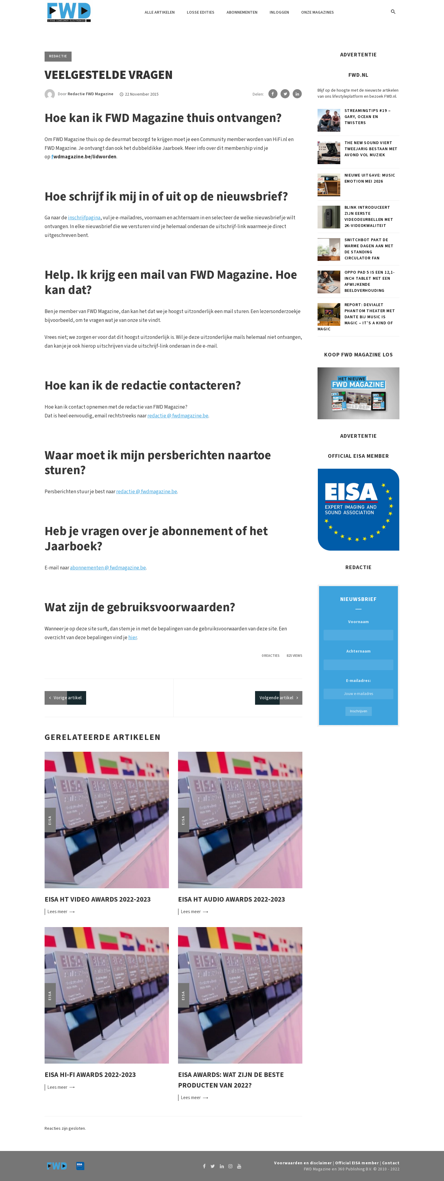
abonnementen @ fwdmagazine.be (108, 568)
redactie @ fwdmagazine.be (177, 416)
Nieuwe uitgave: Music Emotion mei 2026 (370, 178)
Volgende (276, 698)
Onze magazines (317, 12)
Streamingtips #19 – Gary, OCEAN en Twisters (368, 117)
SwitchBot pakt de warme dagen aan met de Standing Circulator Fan (369, 249)
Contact (391, 1163)
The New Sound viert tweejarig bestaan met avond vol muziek (371, 149)
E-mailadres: (358, 688)
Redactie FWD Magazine (90, 94)
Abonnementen (242, 12)
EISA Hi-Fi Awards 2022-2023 (90, 1075)
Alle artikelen (160, 12)
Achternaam (358, 651)
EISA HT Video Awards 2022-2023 (98, 899)
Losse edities (200, 12)
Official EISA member (357, 1163)
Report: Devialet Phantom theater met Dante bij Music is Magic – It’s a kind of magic (356, 317)
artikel (68, 698)
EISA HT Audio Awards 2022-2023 (231, 899)
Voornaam (358, 622)
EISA (49, 820)
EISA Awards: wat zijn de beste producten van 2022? (231, 1080)
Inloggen (279, 12)
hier (132, 637)
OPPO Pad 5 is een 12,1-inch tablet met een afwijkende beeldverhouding (370, 281)
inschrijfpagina (84, 217)
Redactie (58, 56)
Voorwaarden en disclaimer (303, 1163)
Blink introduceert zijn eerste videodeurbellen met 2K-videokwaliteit (369, 216)
